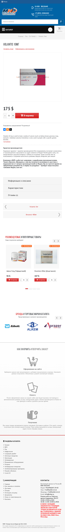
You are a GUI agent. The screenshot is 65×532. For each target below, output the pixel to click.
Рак (26, 36)
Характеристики (15, 188)
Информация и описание (19, 181)
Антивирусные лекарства (12, 467)
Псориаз (7, 464)
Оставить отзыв (8, 49)
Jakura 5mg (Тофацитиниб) (16, 271)
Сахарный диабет (10, 454)
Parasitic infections (10, 471)
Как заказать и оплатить (12, 486)
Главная (20, 36)
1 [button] (26, 288)
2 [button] (30, 288)
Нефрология (9, 451)
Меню (5, 2)
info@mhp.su (49, 494)
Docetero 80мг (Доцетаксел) (45, 271)
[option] (18, 265)
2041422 (42, 13)
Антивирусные (9, 460)
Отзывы (13, 195)
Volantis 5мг (34, 207)
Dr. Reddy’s (32, 36)
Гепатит (7, 445)
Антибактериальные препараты (15, 469)
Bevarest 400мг (31, 215)
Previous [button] (54, 241)
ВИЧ (6, 447)
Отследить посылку (11, 493)
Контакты (8, 499)
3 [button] (34, 288)
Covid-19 (7, 473)
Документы (8, 495)
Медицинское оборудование (14, 462)
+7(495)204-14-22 (50, 490)
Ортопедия (8, 458)
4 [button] (38, 288)
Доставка (8, 488)
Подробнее (6, 141)
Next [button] (58, 241)
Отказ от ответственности (13, 497)
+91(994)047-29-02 (51, 488)
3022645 (41, 6)
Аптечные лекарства (11, 456)
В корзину (27, 115)
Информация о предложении (24, 49)
